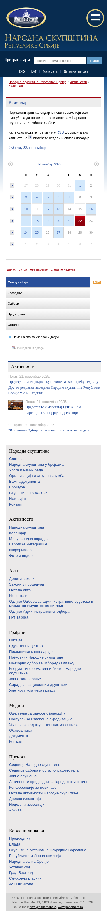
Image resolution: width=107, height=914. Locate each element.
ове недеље (39, 269)
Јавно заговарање (25, 679)
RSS (60, 132)
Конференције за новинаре (33, 787)
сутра (23, 269)
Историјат (17, 498)
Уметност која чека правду (32, 690)
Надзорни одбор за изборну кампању (41, 663)
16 (91, 209)
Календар (16, 85)
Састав (15, 459)
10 (26, 209)
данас (11, 269)
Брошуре (17, 487)
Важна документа (24, 481)
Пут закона (18, 617)
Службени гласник (25, 878)
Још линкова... (22, 884)
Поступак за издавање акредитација (40, 719)
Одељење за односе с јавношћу (37, 713)
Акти (14, 571)
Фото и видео (21, 555)
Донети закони (22, 578)
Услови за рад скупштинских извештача (43, 725)
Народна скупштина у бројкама (36, 464)
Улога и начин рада (26, 470)
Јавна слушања (23, 776)
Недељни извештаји (27, 804)
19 (47, 220)
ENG (22, 71)
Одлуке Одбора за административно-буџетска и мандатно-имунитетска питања (51, 603)
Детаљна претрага (76, 71)
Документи (18, 736)
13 (58, 209)
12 (47, 209)
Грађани (17, 632)
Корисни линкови (26, 830)
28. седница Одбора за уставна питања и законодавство (51, 430)
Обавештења (20, 730)
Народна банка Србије (29, 861)
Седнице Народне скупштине (34, 764)
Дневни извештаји (25, 798)
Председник (19, 838)
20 (58, 220)
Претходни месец (10, 163)
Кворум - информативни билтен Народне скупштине (45, 670)
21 (69, 220)
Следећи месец (96, 163)
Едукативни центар (26, 646)
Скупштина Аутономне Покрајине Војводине (47, 850)
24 (26, 232)
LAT (34, 71)
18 (37, 220)
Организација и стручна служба (36, 475)
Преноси (18, 757)
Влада (14, 844)
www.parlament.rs (70, 907)
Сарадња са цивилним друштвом (38, 684)
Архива (15, 810)
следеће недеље (63, 269)
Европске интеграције (28, 544)
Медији (16, 705)
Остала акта (20, 590)
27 (58, 232)
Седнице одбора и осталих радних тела (44, 770)
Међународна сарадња (29, 539)
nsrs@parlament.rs (43, 907)
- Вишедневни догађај (28, 348)
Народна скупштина (29, 451)
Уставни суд (19, 867)
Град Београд (21, 872)
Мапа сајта (50, 71)
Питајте (15, 640)
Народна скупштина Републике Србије (37, 82)
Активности (78, 82)
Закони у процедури (26, 584)
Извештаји (18, 596)
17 (26, 220)
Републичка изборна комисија (35, 856)
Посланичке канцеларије (31, 651)
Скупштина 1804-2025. (29, 493)
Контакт (16, 504)
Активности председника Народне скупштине (48, 782)
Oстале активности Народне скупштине (43, 793)
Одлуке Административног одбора (39, 611)
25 (37, 232)
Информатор (20, 550)
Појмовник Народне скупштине (36, 657)
